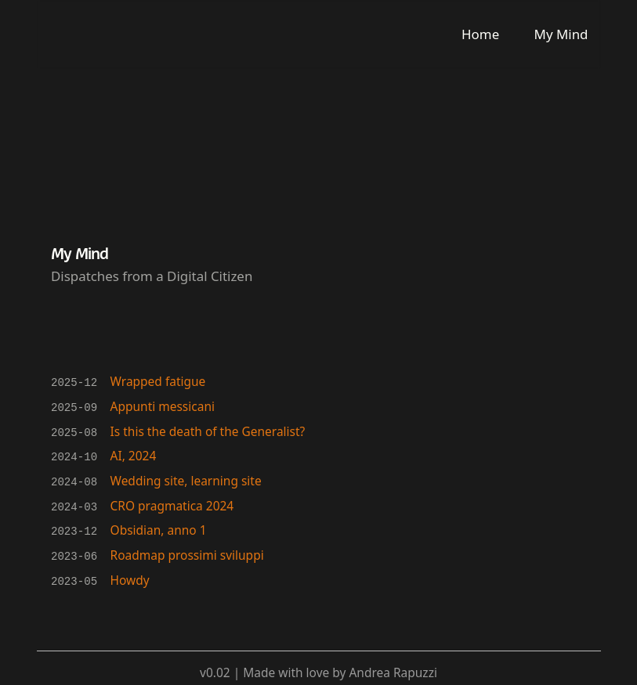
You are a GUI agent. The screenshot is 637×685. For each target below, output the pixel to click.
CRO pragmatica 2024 (172, 502)
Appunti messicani (162, 405)
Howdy (130, 575)
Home (480, 34)
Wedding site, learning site (186, 478)
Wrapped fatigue (158, 381)
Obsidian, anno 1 (158, 526)
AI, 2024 (133, 454)
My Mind (561, 34)
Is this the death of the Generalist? (208, 429)
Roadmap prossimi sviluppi (187, 551)
